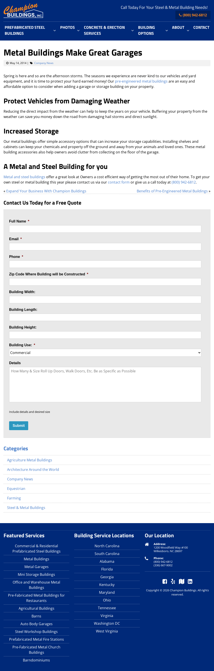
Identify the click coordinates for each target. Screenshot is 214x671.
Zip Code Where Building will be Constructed (48, 274)
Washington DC (107, 623)
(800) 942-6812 (195, 15)
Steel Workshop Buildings (36, 631)
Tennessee (107, 607)
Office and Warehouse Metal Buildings (36, 585)
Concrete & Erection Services (104, 30)
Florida (107, 569)
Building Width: (22, 292)
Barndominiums (36, 660)
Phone (16, 257)
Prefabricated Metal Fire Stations (36, 639)
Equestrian (16, 488)
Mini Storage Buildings (36, 574)
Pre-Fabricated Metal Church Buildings (36, 650)
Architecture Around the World (33, 469)
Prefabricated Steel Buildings (25, 30)
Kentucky (107, 584)
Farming (14, 498)
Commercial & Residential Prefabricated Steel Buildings (36, 548)
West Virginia (107, 631)
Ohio (107, 600)
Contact (201, 27)
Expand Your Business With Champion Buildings (46, 191)
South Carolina (107, 553)
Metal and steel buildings (24, 176)
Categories (16, 448)
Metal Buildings (36, 559)
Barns (36, 616)
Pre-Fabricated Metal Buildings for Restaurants (36, 598)
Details (15, 363)
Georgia (107, 576)
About (178, 27)
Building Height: (23, 327)
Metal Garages (36, 566)
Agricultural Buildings (36, 608)
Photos (67, 27)
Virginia (107, 615)
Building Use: (22, 345)
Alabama (107, 561)
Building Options (146, 30)
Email (15, 239)
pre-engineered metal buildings (141, 81)
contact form (119, 182)
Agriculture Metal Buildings (29, 460)
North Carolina (107, 545)
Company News (44, 63)
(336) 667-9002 (163, 565)
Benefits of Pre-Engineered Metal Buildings (172, 191)
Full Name (19, 221)
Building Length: (23, 309)
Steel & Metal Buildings (26, 507)
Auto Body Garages (36, 623)
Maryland (107, 592)
